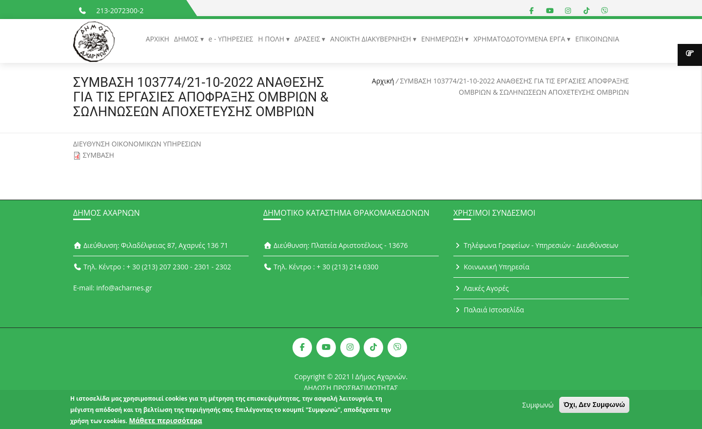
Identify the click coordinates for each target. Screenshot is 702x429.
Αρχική (383, 80)
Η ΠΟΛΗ (272, 38)
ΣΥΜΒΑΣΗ (99, 155)
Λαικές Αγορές (481, 288)
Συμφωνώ (537, 407)
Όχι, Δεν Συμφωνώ (594, 407)
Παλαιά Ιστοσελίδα (488, 309)
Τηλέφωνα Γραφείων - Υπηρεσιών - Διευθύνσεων (535, 245)
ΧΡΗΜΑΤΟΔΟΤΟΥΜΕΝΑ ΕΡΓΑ (520, 38)
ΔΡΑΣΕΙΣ (308, 38)
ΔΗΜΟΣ (187, 38)
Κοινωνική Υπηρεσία (491, 266)
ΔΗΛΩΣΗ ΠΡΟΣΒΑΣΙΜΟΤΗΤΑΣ (351, 387)
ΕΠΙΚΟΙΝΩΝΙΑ (597, 38)
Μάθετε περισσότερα (165, 423)
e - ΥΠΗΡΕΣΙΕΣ (231, 38)
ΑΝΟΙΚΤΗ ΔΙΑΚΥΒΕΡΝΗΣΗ (371, 38)
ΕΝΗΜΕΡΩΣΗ (443, 38)
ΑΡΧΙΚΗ (157, 38)
